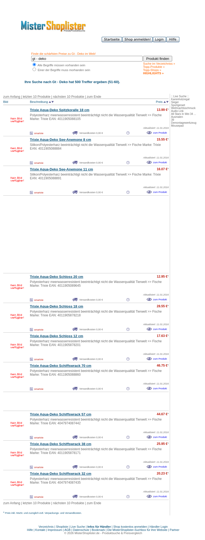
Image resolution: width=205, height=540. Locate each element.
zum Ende (94, 97)
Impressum (55, 529)
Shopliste (62, 526)
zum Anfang (11, 97)
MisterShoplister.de (87, 533)
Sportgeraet (178, 105)
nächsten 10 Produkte (68, 97)
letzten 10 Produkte (36, 97)
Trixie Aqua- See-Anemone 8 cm (60, 140)
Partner (174, 529)
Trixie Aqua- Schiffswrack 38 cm (60, 444)
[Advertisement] (74, 234)
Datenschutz (81, 529)
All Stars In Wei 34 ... (183, 113)
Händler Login (158, 526)
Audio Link (177, 111)
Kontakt (40, 529)
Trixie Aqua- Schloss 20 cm (56, 277)
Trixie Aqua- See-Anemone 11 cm (61, 169)
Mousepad (177, 125)
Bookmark (98, 529)
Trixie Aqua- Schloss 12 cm (56, 336)
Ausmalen (177, 116)
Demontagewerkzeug (183, 122)
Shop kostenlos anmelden (130, 526)
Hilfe (30, 529)
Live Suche (77, 526)
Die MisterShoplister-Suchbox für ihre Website (137, 529)
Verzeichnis (46, 526)
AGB (67, 529)
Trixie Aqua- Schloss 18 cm (56, 306)
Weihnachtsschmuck (183, 108)
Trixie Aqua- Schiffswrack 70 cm (60, 366)
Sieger (175, 102)
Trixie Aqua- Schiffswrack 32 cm (60, 474)
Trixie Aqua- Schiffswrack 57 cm (60, 414)
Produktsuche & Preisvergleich (122, 533)
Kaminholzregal (180, 99)
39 (172, 119)
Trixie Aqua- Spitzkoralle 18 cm (59, 110)
